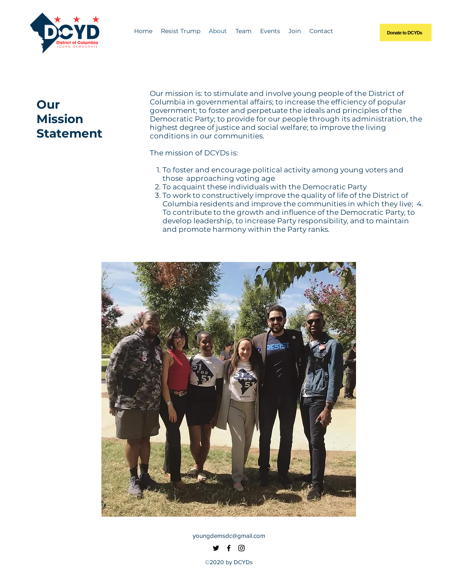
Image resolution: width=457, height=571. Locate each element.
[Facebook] (228, 548)
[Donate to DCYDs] (406, 32)
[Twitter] (216, 548)
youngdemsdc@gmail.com (229, 535)
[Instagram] (241, 548)
